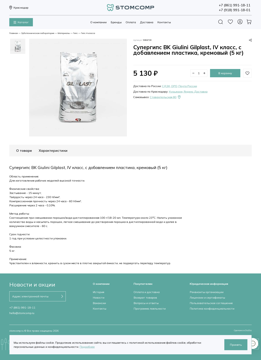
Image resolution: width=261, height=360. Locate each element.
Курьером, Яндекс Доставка (188, 91)
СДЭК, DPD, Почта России (179, 86)
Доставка (146, 22)
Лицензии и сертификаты (207, 297)
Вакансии (99, 303)
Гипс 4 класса (88, 33)
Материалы (64, 33)
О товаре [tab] (24, 150)
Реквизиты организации (206, 292)
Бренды (116, 22)
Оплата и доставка (147, 292)
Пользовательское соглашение (211, 303)
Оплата (131, 22)
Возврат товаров (145, 297)
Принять (236, 344)
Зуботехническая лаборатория (37, 33)
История (98, 292)
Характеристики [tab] (53, 150)
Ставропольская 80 (165, 97)
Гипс (75, 33)
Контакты (164, 22)
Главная (13, 33)
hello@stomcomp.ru (21, 313)
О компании (98, 22)
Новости (98, 297)
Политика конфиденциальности (212, 308)
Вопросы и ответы (146, 303)
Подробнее (87, 346)
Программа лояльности (150, 308)
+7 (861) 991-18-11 (22, 307)
